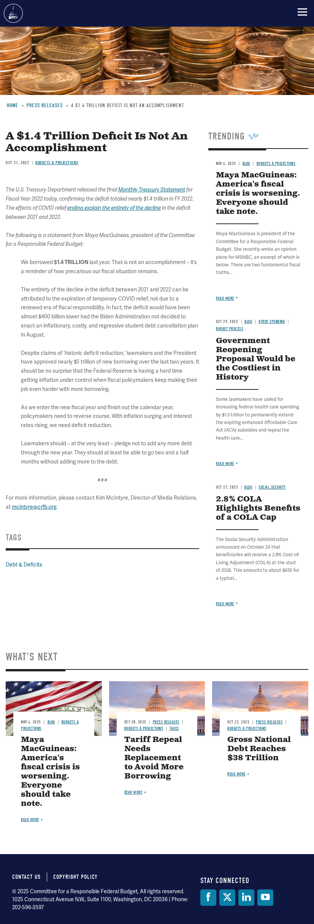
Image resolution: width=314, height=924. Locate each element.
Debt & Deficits (24, 565)
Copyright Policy (75, 876)
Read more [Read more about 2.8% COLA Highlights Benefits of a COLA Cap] (225, 603)
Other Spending (271, 321)
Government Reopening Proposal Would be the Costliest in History (255, 359)
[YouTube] (265, 897)
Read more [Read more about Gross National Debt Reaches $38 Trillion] (236, 774)
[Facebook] (208, 897)
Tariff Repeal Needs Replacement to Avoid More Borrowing (154, 758)
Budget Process (229, 328)
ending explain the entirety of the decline (114, 208)
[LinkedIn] (246, 897)
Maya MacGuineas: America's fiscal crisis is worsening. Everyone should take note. (258, 193)
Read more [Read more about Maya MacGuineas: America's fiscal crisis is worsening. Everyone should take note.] (225, 298)
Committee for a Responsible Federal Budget (13, 13)
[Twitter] (227, 897)
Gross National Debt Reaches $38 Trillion (259, 749)
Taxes (174, 728)
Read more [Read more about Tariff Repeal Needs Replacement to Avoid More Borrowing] (133, 792)
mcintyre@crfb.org (34, 507)
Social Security (272, 487)
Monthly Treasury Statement (151, 190)
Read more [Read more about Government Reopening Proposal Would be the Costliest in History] (225, 463)
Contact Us (26, 876)
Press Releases (166, 722)
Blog (248, 321)
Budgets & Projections (143, 728)
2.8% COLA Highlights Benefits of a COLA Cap (258, 508)
